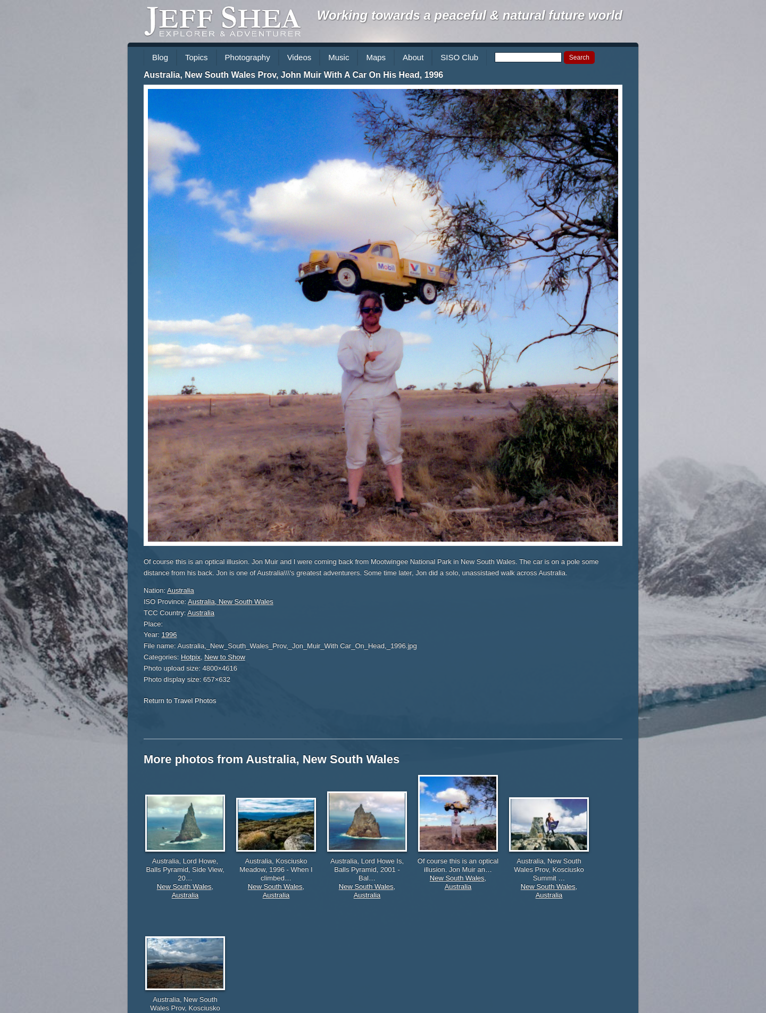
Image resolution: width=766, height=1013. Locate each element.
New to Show (224, 657)
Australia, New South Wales (230, 602)
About (413, 57)
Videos (299, 57)
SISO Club (459, 57)
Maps (376, 57)
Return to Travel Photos (180, 701)
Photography (247, 57)
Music (338, 57)
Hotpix (191, 657)
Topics (196, 57)
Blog (160, 57)
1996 (169, 635)
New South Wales (184, 887)
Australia (180, 590)
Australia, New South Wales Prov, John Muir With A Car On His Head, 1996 (293, 74)
